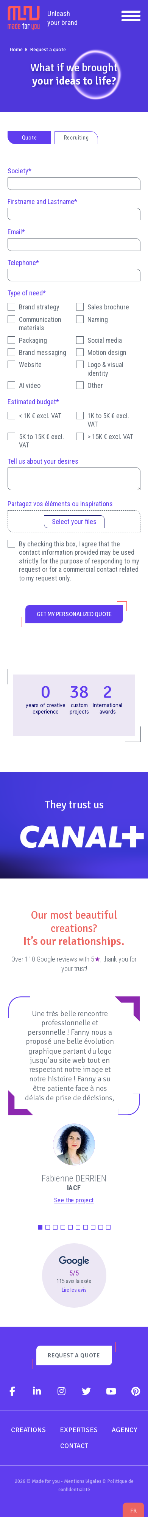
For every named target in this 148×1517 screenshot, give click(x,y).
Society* (19, 171)
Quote (29, 137)
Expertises (79, 1430)
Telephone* (23, 263)
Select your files (74, 522)
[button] (40, 1227)
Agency (124, 1430)
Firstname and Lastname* (42, 202)
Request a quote (48, 49)
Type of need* (27, 293)
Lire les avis (74, 1290)
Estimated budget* (33, 402)
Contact (74, 1446)
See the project (74, 1200)
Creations (28, 1430)
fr (133, 1511)
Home (16, 49)
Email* (16, 232)
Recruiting (76, 137)
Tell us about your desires (43, 461)
